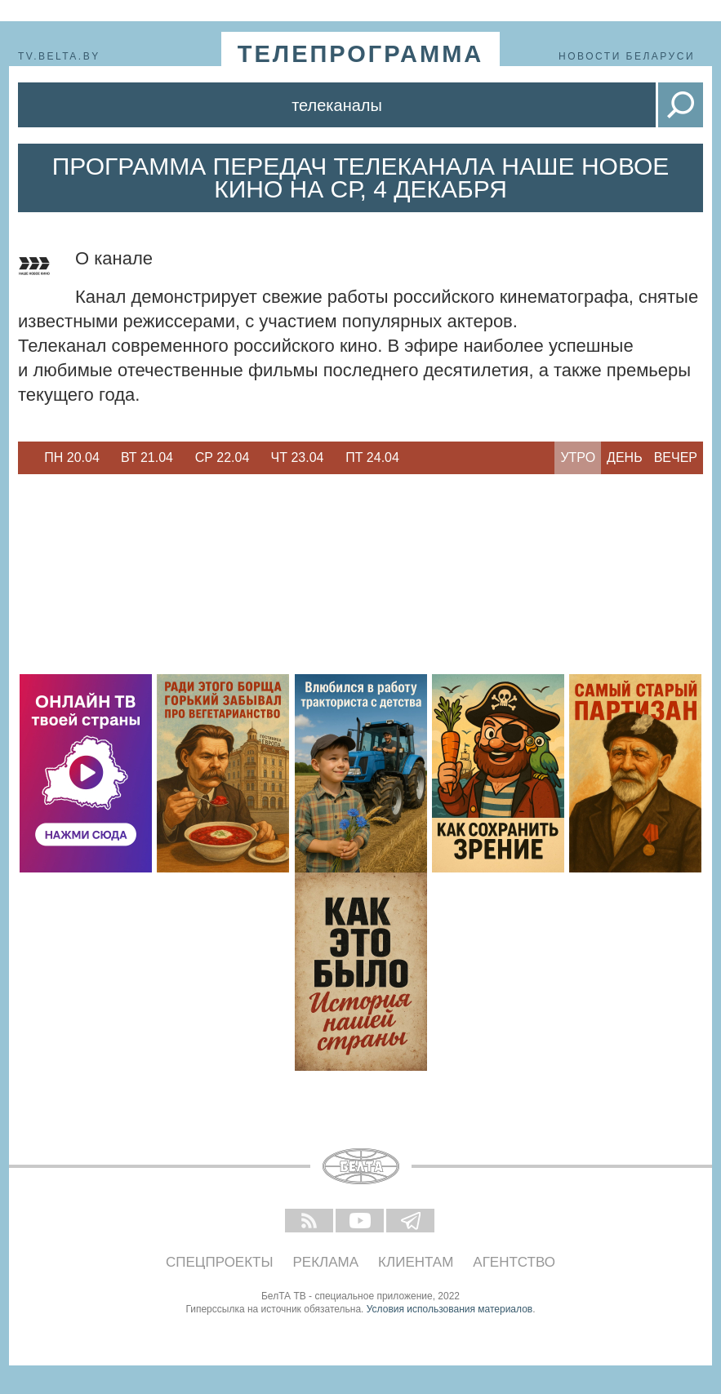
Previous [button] (26, 458)
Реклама (326, 1262)
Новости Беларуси (627, 56)
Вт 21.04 (147, 457)
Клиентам (415, 1262)
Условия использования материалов (449, 1309)
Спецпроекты (220, 1262)
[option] (71, 458)
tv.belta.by (59, 56)
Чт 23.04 (297, 457)
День (625, 457)
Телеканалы (337, 105)
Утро (577, 457)
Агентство (514, 1262)
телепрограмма (361, 54)
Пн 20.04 (72, 457)
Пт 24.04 (372, 457)
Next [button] (418, 458)
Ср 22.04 (222, 457)
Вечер (675, 457)
